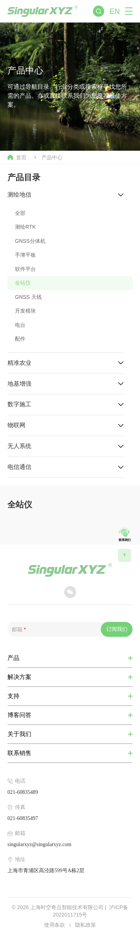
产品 (13, 658)
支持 (13, 696)
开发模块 (25, 311)
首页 (17, 157)
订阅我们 (116, 629)
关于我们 (19, 734)
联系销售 (19, 753)
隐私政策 (85, 924)
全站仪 (23, 283)
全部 (20, 213)
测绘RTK (25, 227)
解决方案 (19, 677)
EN (114, 11)
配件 (20, 339)
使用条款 (54, 924)
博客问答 (19, 715)
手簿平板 (25, 255)
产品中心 (51, 157)
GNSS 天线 (28, 297)
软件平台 (25, 269)
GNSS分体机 (30, 241)
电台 (20, 325)
